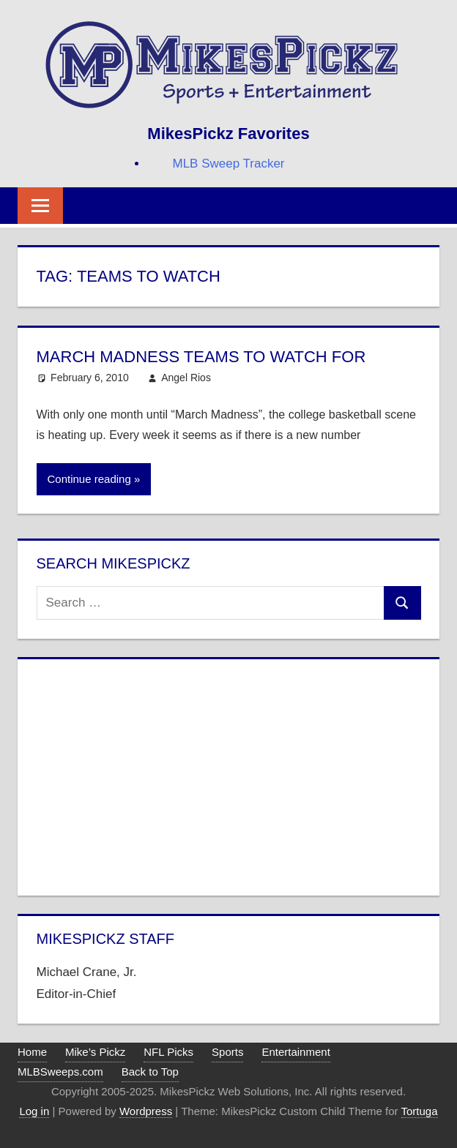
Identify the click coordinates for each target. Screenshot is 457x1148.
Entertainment (295, 1052)
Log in (34, 1111)
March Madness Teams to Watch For (201, 357)
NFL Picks (168, 1052)
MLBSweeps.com (60, 1071)
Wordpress (145, 1111)
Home (32, 1052)
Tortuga (419, 1111)
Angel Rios (186, 377)
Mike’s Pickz (95, 1052)
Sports (227, 1052)
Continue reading (89, 479)
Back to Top (150, 1071)
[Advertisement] (229, 774)
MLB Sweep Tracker (228, 163)
